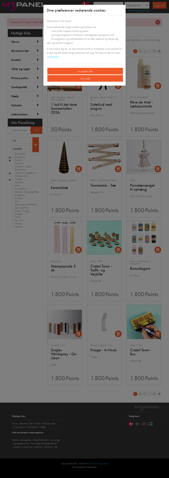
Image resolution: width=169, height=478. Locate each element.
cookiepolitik (53, 56)
